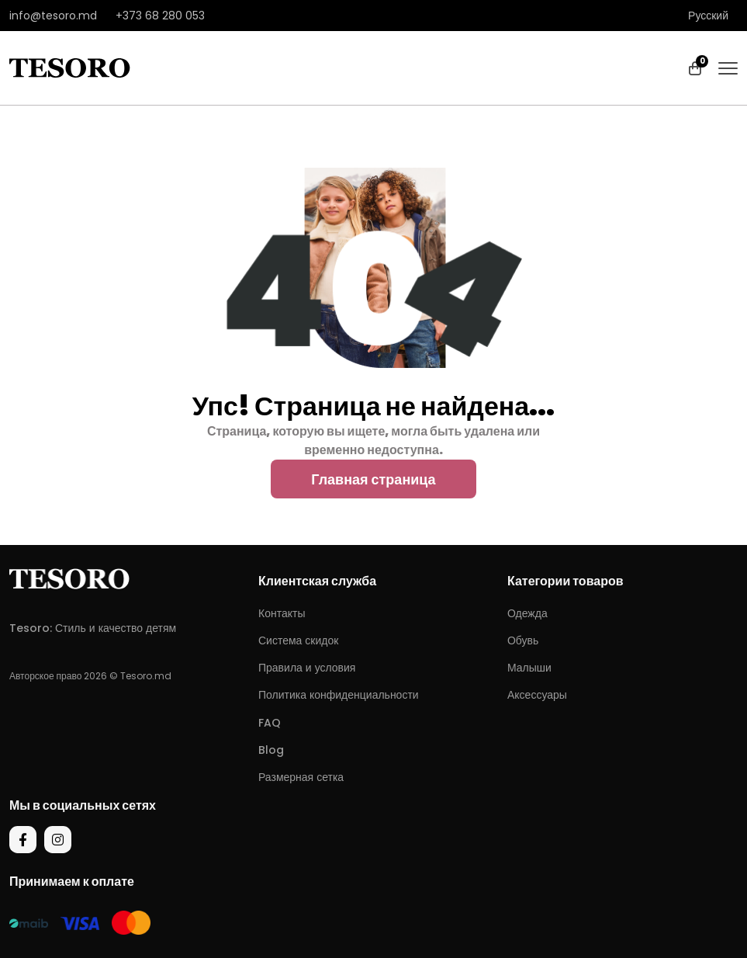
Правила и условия (306, 667)
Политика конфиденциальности (338, 695)
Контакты (281, 613)
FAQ (269, 723)
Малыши (529, 667)
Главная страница (373, 479)
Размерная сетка (301, 777)
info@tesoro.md (53, 15)
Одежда (527, 613)
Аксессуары (537, 695)
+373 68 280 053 (160, 15)
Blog (271, 750)
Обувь (522, 640)
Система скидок (298, 640)
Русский (708, 15)
